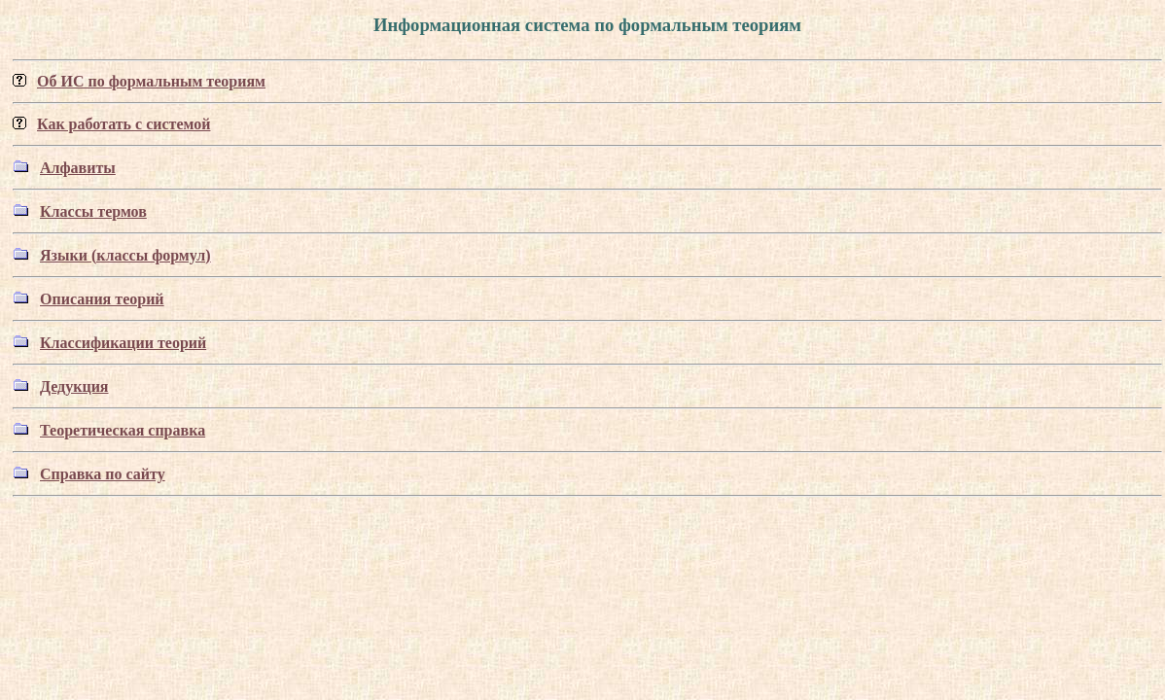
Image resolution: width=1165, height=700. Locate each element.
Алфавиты (78, 167)
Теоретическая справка (122, 430)
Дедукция (74, 386)
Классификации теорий (123, 342)
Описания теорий (102, 299)
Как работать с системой (123, 124)
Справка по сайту (102, 474)
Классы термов (93, 211)
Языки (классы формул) (125, 255)
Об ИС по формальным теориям (151, 81)
